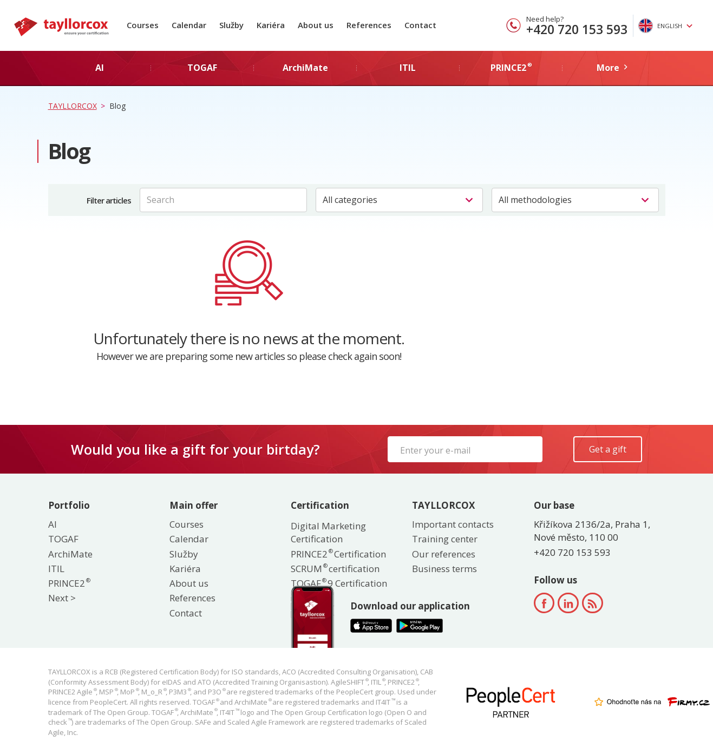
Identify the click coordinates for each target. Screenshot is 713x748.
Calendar (189, 24)
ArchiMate (70, 554)
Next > (62, 598)
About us (315, 24)
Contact (420, 24)
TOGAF (63, 539)
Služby (231, 24)
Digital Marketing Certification (328, 532)
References (368, 24)
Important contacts (453, 524)
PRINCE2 (68, 583)
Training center (444, 539)
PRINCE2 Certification (338, 554)
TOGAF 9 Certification (339, 583)
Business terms (444, 568)
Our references (443, 554)
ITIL (56, 568)
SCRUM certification (335, 568)
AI (52, 524)
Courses (143, 24)
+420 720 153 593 (576, 29)
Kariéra (271, 24)
